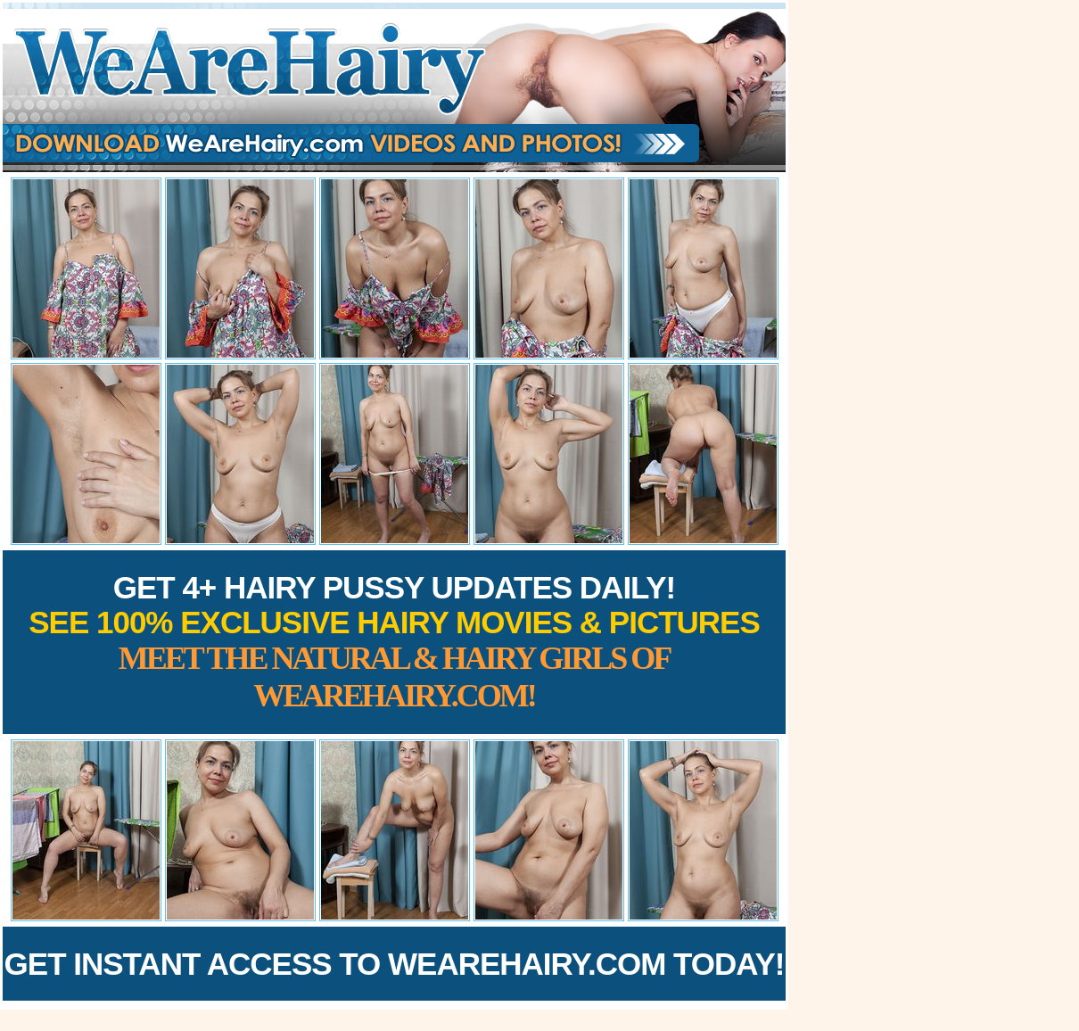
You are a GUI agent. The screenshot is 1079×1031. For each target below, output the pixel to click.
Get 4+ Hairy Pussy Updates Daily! (394, 641)
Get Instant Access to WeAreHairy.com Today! (394, 963)
